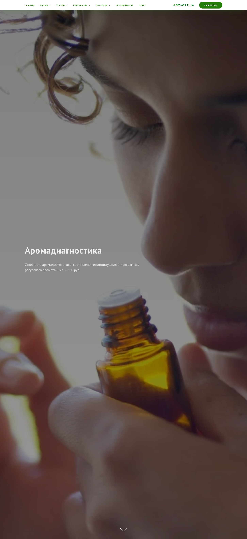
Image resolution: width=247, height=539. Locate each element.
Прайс (142, 5)
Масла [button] (44, 5)
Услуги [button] (60, 5)
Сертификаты (124, 5)
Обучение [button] (102, 5)
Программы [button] (80, 5)
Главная (30, 5)
